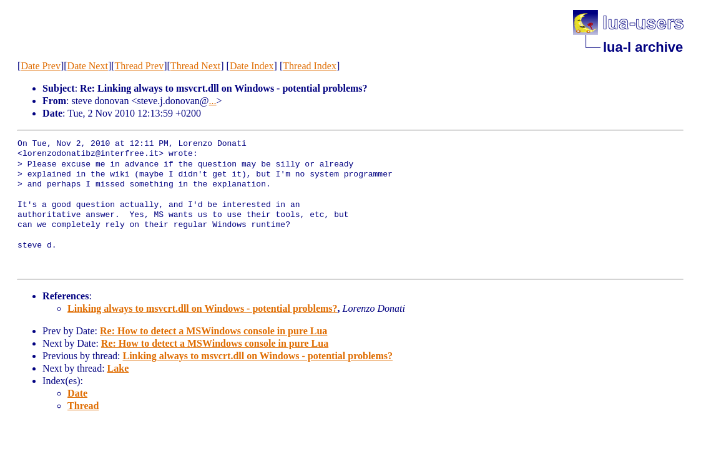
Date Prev (41, 65)
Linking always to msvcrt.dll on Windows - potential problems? (202, 308)
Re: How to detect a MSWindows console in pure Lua (213, 331)
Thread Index (309, 65)
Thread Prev (139, 65)
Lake (118, 368)
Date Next (87, 65)
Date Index (252, 65)
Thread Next (195, 65)
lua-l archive (643, 47)
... (213, 100)
